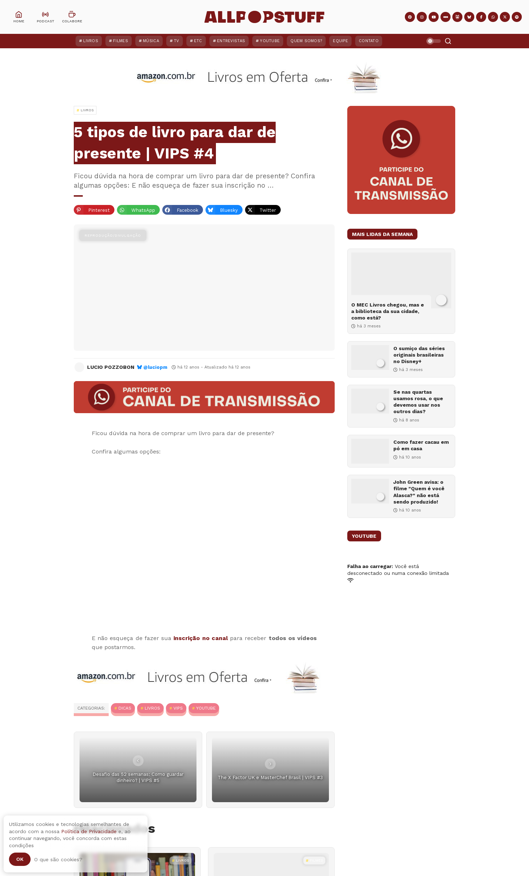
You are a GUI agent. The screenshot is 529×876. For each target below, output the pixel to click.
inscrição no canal (200, 638)
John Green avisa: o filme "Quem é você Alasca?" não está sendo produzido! (418, 492)
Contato (369, 41)
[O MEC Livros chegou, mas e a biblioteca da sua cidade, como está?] (401, 280)
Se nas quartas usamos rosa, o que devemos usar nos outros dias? (418, 402)
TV (176, 41)
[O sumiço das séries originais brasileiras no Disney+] (370, 357)
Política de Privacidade (89, 831)
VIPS (178, 708)
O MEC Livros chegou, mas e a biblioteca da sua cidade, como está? (387, 311)
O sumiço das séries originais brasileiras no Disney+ (419, 354)
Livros (90, 41)
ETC (198, 41)
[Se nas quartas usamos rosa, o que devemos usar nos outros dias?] (370, 401)
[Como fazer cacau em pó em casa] (370, 451)
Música (151, 41)
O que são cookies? (58, 859)
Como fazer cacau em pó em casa (421, 445)
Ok (19, 859)
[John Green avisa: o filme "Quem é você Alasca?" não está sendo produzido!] (370, 491)
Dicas (124, 708)
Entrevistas (231, 41)
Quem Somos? (306, 41)
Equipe (340, 41)
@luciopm (155, 367)
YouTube (270, 41)
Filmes (120, 41)
